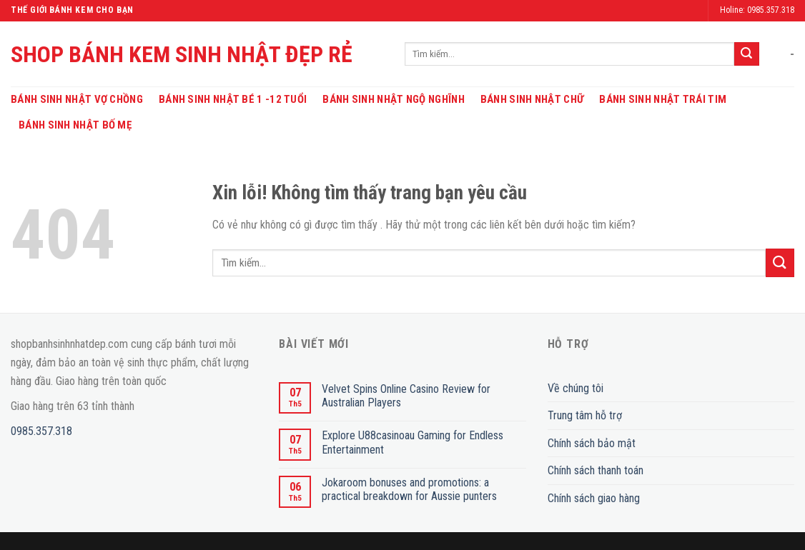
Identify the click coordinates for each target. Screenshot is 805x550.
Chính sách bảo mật (592, 443)
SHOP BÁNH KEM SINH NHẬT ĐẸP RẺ (181, 54)
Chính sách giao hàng (594, 498)
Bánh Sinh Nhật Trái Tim (662, 99)
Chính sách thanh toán (595, 470)
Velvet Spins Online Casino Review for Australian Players (406, 395)
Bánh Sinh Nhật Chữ (531, 99)
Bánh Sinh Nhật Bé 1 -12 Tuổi (233, 99)
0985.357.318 (41, 431)
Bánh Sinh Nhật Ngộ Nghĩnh (393, 99)
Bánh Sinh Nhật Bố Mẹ (75, 125)
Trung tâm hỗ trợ (585, 415)
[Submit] (746, 54)
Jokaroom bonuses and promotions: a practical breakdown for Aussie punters (409, 489)
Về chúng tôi (575, 388)
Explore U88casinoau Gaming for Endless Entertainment (412, 442)
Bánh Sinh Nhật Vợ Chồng (77, 99)
